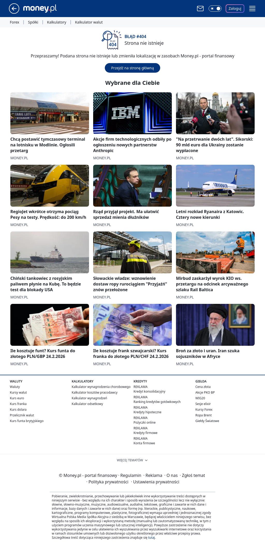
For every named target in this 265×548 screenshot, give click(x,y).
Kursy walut (18, 392)
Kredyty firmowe (146, 433)
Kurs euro (17, 398)
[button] (252, 8)
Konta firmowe (144, 443)
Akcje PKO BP (205, 392)
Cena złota (203, 387)
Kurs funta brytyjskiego (26, 421)
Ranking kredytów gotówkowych (157, 402)
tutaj (151, 537)
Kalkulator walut (89, 22)
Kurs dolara (18, 409)
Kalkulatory (56, 22)
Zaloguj (235, 8)
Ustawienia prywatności (155, 482)
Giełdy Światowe (207, 421)
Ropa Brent (203, 415)
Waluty (15, 387)
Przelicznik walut (22, 415)
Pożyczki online (145, 422)
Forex (14, 22)
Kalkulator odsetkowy (87, 404)
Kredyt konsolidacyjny (149, 391)
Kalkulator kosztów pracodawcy (94, 392)
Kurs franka (18, 404)
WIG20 (200, 398)
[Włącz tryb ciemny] (215, 8)
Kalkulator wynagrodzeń (89, 398)
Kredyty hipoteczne (147, 412)
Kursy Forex (203, 409)
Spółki (33, 22)
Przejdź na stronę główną (132, 67)
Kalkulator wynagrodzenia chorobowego (101, 387)
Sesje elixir (203, 404)
